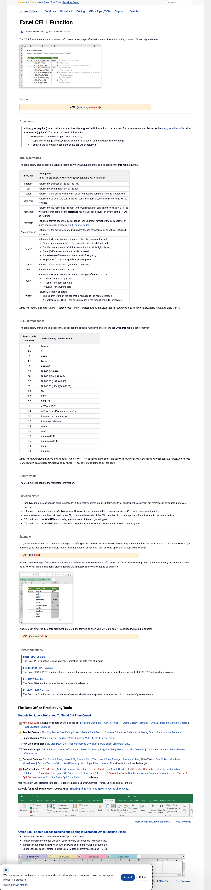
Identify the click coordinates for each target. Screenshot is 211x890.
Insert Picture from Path (86, 773)
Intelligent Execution (90, 722)
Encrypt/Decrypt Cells (49, 763)
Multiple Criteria (48, 738)
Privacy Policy (20, 884)
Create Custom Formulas (135, 722)
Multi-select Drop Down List (114, 743)
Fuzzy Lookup (108, 738)
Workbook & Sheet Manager (106, 759)
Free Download (183, 821)
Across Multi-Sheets (87, 738)
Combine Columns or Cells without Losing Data (128, 732)
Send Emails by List (73, 763)
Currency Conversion (159, 773)
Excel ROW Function (33, 679)
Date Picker (161, 759)
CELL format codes (79, 225)
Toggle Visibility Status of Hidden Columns (122, 749)
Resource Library (132, 759)
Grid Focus (48, 759)
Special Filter (108, 763)
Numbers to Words (138, 773)
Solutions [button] (50, 11)
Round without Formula (168, 732)
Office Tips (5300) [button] (100, 11)
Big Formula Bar (81, 759)
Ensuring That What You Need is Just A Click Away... (100, 788)
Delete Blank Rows (92, 732)
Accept (128, 877)
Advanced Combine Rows (48, 777)
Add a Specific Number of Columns (60, 749)
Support (120, 11)
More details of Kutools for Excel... (153, 821)
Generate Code (112, 722)
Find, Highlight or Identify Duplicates (60, 732)
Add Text (61, 769)
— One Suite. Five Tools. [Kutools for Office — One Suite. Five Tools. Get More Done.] (48, 2)
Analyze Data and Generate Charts (169, 722)
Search (134, 11)
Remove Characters (77, 769)
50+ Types (101, 769)
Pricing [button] (80, 11)
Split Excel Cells (71, 777)
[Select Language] (180, 2)
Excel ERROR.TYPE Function (38, 668)
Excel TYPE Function (34, 657)
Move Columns (89, 749)
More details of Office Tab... (156, 881)
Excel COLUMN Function (36, 690)
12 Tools (48, 769)
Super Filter (92, 763)
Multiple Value (67, 738)
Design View (63, 759)
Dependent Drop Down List (83, 743)
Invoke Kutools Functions (37, 727)
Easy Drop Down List (56, 743)
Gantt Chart (118, 769)
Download (66, 11)
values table (172, 128)
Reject (142, 877)
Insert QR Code (65, 773)
